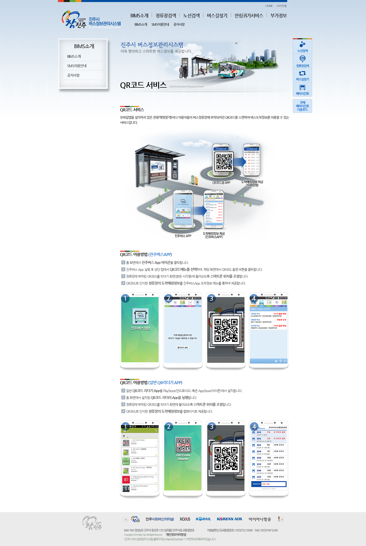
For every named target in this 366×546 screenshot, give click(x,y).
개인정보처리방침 (176, 534)
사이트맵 (282, 6)
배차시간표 (302, 88)
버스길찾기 (217, 15)
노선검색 (191, 15)
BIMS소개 (139, 15)
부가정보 (278, 15)
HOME (268, 6)
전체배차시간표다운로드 (302, 106)
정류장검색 (166, 15)
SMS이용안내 (160, 24)
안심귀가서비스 (249, 15)
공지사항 (179, 24)
